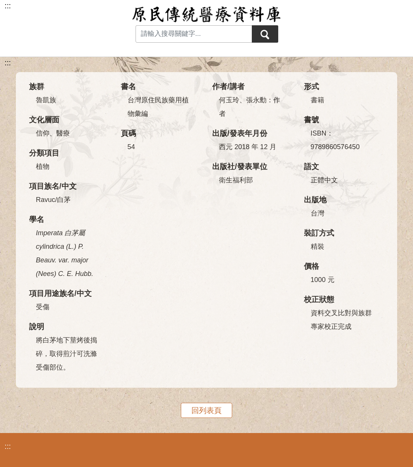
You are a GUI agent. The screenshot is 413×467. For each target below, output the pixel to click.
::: (8, 63)
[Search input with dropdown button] (194, 34)
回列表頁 (206, 410)
